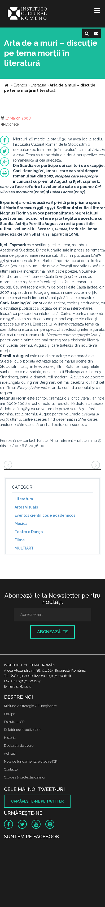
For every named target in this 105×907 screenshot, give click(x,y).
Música (21, 523)
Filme (20, 540)
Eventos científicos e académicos (45, 515)
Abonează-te (52, 631)
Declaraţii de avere (18, 746)
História (10, 738)
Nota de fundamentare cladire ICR (31, 761)
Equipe (9, 714)
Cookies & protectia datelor (25, 777)
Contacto (11, 769)
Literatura (24, 499)
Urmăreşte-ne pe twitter (37, 801)
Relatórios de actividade (22, 730)
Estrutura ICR (14, 722)
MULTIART (24, 548)
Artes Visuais (26, 507)
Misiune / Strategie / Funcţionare (30, 706)
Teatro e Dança (29, 532)
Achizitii (10, 753)
